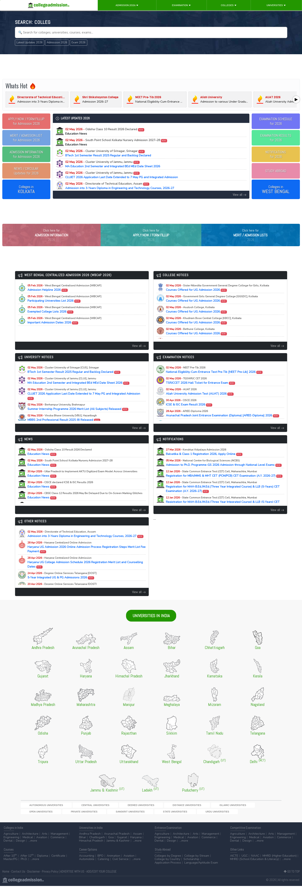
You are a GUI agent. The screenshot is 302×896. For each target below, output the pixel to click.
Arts (44, 844)
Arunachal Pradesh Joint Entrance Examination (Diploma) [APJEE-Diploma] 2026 (222, 422)
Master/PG (10, 869)
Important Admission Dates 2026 (64, 329)
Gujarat (122, 847)
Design (20, 851)
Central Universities (73, 813)
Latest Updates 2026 (30, 42)
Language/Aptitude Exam (201, 873)
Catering (103, 869)
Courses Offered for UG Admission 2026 (217, 296)
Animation (113, 866)
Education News (59, 461)
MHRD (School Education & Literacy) (254, 869)
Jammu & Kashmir (118, 851)
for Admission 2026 (26, 121)
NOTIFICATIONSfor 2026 (276, 154)
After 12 (27, 866)
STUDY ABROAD (275, 171)
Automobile (86, 869)
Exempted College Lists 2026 (64, 318)
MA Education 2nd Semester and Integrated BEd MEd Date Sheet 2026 (112, 164)
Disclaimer (33, 881)
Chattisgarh (97, 847)
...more (33, 851)
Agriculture (11, 844)
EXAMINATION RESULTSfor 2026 (275, 137)
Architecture (30, 844)
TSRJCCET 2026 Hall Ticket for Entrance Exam (200, 389)
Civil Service (120, 869)
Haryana (136, 847)
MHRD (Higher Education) (280, 866)
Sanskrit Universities (255, 813)
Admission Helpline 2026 (64, 296)
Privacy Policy (50, 881)
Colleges (229, 5)
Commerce (58, 847)
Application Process (168, 873)
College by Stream (196, 866)
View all (239, 194)
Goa (111, 847)
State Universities (34, 821)
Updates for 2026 (26, 170)
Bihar (82, 847)
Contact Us (18, 881)
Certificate (58, 866)
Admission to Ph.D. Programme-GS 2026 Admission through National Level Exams (224, 471)
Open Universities (195, 813)
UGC (245, 866)
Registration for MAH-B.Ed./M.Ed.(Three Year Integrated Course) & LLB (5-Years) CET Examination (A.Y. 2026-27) (223, 495)
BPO (100, 866)
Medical (28, 847)
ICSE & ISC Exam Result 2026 (189, 411)
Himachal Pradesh (91, 851)
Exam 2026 (79, 42)
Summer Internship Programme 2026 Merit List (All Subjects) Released (78, 416)
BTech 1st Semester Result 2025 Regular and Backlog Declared (108, 153)
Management (59, 844)
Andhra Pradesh (90, 844)
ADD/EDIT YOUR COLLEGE (101, 881)
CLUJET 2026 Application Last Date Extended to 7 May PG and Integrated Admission (121, 175)
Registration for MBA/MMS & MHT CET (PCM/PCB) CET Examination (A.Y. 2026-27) (224, 482)
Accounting (86, 866)
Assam (137, 844)
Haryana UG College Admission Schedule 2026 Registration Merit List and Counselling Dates (85, 571)
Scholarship (191, 869)
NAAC (255, 866)
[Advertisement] (151, 66)
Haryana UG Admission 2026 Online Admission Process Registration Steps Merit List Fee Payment (86, 556)
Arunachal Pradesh (117, 844)
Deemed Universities (104, 813)
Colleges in (26, 189)
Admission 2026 (127, 5)
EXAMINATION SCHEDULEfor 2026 (275, 121)
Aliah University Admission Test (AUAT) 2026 (200, 400)
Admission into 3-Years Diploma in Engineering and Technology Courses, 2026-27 (119, 186)
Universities (276, 5)
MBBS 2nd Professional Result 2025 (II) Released (63, 426)
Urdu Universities (61, 821)
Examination (181, 5)
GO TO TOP (292, 881)
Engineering (11, 847)
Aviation (41, 847)
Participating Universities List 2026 (64, 307)
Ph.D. (24, 869)
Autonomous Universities (38, 813)
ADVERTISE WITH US (72, 881)
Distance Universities (136, 813)
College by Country (167, 869)
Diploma (42, 866)
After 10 (10, 866)
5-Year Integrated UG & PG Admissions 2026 (61, 584)
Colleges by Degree (168, 866)
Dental (8, 851)
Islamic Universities (167, 813)
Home (5, 881)
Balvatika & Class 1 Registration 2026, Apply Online (204, 461)
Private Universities (224, 813)
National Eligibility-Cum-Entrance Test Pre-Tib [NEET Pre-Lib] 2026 (214, 378)
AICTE (234, 866)
